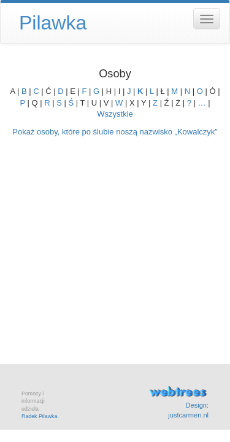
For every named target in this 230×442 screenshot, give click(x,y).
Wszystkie (115, 113)
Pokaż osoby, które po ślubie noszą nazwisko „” (114, 131)
